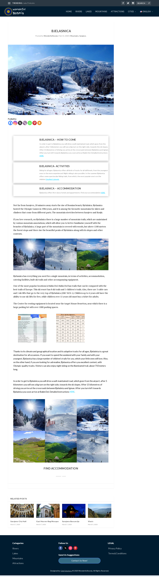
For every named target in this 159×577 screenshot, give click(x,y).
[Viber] (25, 122)
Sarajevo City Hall (18, 521)
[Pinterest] (34, 122)
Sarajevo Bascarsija (70, 521)
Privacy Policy (115, 548)
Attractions (117, 11)
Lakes (89, 11)
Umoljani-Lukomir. (52, 179)
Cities (131, 11)
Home (69, 11)
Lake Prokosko (29, 3)
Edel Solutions (66, 570)
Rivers (78, 11)
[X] (20, 122)
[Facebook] (10, 122)
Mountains (101, 11)
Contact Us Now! (79, 560)
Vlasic (90, 521)
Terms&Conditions (117, 553)
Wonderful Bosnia (51, 35)
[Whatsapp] (30, 122)
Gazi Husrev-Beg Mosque (47, 521)
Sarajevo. (82, 35)
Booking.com (61, 475)
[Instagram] (15, 122)
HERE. (103, 192)
